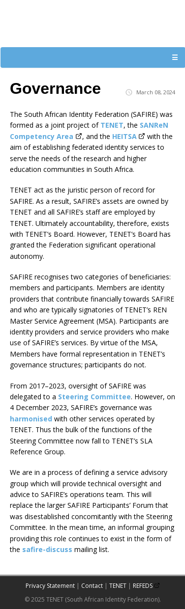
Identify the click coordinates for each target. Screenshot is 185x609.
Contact (92, 585)
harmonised (31, 418)
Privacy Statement (50, 585)
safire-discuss (47, 549)
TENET (111, 125)
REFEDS (143, 585)
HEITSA (124, 136)
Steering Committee (94, 396)
